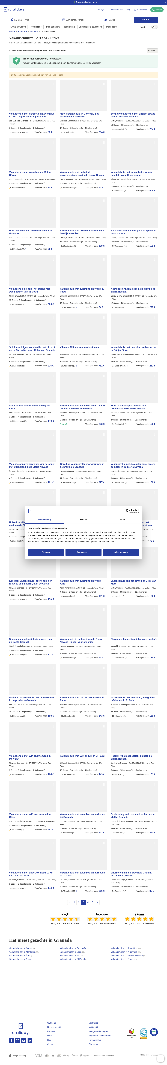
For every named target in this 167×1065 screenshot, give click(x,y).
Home (12, 36)
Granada (33, 36)
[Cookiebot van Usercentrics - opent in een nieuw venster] (128, 511)
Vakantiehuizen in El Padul (73, 964)
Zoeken (146, 18)
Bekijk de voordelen (92, 68)
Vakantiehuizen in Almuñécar (126, 953)
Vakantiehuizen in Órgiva (22, 953)
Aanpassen (83, 552)
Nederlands (141, 10)
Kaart (142, 26)
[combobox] (34, 19)
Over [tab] (122, 519)
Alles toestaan (121, 552)
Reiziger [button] (101, 9)
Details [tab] (83, 519)
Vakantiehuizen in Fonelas (124, 964)
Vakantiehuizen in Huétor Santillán (128, 960)
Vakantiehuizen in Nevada (22, 964)
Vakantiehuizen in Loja (72, 957)
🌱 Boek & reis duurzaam (82, 2)
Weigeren (46, 552)
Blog (128, 9)
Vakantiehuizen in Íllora (21, 960)
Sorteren (152, 56)
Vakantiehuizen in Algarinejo (126, 957)
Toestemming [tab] (44, 519)
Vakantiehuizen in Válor (72, 960)
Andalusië (22, 36)
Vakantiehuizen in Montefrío (24, 957)
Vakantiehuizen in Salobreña (75, 953)
